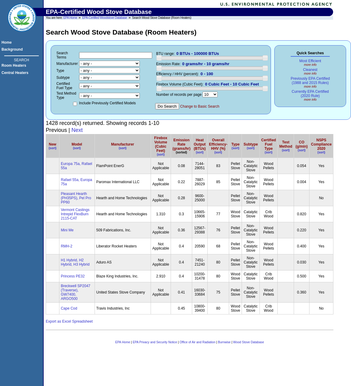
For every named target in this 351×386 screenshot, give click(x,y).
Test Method (285, 144)
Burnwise (224, 342)
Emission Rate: (168, 64)
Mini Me (67, 230)
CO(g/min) (302, 144)
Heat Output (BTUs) (200, 144)
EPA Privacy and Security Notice (155, 342)
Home (7, 42)
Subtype (250, 144)
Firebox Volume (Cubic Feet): (179, 84)
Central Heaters (15, 73)
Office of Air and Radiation (197, 342)
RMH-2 (66, 246)
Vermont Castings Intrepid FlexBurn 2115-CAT (75, 214)
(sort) (53, 148)
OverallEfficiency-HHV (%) (218, 144)
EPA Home (70, 17)
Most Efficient (310, 61)
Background (13, 49)
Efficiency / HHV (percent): (177, 74)
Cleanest (310, 70)
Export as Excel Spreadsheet (69, 321)
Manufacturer (122, 144)
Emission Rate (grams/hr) (181, 144)
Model (77, 144)
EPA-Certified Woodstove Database (104, 17)
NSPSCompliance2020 (321, 144)
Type (235, 144)
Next (77, 130)
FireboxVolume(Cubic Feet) (160, 144)
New (52, 144)
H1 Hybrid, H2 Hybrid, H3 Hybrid (75, 262)
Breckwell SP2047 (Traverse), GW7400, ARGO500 (75, 292)
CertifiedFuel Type (268, 144)
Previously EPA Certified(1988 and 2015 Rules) (310, 80)
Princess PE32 (73, 276)
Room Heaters (14, 65)
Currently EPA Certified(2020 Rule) (310, 93)
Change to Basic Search (199, 106)
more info (310, 64)
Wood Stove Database (248, 342)
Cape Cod (69, 308)
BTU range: (165, 54)
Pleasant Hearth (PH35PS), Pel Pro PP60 (76, 198)
